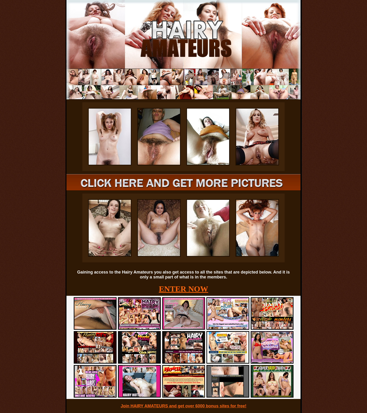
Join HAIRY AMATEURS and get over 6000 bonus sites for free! (183, 406)
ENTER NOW (183, 289)
